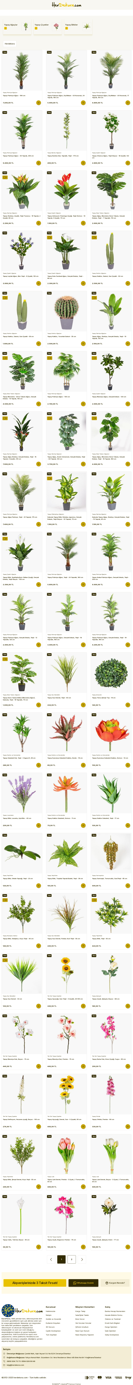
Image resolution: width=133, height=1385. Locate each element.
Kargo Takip (80, 1311)
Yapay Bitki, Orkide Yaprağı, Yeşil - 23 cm (18, 878)
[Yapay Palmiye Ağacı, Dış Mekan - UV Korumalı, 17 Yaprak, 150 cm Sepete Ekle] (127, 102)
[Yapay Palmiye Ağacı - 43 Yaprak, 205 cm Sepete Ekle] (38, 163)
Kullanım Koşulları (53, 1323)
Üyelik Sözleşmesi (53, 1331)
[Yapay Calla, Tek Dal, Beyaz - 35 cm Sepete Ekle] (38, 1247)
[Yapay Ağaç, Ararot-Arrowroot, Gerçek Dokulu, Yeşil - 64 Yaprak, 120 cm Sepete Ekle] (83, 464)
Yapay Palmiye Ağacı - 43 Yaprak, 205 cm (18, 156)
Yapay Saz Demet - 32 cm (12, 999)
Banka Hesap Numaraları (115, 1311)
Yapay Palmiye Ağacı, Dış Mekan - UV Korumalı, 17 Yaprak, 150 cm (110, 96)
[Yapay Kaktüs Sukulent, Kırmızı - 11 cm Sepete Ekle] (83, 825)
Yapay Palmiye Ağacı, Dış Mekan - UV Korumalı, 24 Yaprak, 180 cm (66, 96)
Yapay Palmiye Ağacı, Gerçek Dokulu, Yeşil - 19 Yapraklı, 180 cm (109, 638)
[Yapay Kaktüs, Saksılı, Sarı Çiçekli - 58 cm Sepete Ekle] (38, 343)
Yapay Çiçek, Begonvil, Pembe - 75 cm (61, 1240)
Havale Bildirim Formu (113, 1315)
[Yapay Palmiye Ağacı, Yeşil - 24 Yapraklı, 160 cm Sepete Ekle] (83, 584)
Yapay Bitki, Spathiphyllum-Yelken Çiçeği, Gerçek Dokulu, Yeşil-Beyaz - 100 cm (21, 578)
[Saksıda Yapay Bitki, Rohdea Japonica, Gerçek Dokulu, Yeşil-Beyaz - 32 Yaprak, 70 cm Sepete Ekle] (83, 524)
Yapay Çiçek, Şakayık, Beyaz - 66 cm (105, 999)
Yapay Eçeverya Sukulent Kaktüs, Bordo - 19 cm (65, 758)
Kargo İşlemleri (111, 1327)
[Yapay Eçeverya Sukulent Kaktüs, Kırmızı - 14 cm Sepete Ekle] (127, 765)
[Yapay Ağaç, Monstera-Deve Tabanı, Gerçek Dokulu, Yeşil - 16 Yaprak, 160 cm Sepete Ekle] (127, 464)
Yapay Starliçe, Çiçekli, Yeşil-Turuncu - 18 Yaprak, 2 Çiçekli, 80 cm (21, 217)
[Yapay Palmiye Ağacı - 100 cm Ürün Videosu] (49, 358)
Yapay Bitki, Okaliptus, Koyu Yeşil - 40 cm (18, 939)
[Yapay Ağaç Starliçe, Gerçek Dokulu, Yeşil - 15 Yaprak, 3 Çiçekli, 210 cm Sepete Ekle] (38, 464)
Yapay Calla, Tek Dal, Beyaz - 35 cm (16, 1240)
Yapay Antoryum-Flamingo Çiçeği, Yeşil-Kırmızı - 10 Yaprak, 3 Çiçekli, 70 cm (66, 217)
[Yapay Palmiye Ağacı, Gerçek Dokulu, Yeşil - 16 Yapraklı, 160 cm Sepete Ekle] (83, 644)
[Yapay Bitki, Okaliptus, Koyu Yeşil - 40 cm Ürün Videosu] (5, 900)
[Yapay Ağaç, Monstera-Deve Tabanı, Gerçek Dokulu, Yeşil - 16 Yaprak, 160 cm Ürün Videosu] (94, 418)
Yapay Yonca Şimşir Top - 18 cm (103, 698)
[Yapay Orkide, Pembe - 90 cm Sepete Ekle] (127, 1126)
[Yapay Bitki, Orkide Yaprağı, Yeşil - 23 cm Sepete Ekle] (38, 885)
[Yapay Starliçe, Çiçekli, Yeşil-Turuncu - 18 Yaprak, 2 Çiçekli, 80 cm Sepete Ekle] (38, 223)
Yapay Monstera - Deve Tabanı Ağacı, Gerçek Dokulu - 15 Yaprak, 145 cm (19, 398)
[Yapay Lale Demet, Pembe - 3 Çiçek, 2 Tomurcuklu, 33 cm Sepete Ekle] (83, 1186)
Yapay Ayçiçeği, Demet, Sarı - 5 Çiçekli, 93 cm (64, 1119)
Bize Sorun (80, 1319)
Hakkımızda (50, 1311)
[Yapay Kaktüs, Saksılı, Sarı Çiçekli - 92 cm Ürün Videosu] (94, 237)
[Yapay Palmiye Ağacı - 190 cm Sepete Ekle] (38, 102)
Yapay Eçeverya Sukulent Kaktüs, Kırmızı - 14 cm (110, 758)
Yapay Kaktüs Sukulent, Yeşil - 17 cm (105, 818)
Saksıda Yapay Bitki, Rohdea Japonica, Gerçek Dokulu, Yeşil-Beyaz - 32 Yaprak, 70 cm (64, 518)
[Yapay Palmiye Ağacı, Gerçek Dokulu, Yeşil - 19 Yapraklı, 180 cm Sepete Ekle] (127, 644)
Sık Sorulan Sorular (83, 1323)
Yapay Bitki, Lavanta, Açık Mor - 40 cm (17, 818)
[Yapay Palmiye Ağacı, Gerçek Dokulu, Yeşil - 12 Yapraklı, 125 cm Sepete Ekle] (38, 644)
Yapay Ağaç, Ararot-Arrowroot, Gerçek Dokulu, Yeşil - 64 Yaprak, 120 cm (66, 458)
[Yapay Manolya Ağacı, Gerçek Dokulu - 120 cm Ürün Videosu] (94, 358)
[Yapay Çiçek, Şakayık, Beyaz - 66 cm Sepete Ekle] (127, 1006)
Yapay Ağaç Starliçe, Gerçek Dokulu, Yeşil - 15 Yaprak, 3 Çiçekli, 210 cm (19, 458)
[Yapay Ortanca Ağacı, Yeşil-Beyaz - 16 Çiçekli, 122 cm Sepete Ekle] (127, 163)
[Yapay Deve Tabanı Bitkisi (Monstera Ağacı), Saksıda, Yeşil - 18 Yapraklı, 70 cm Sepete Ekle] (38, 705)
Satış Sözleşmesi (112, 1335)
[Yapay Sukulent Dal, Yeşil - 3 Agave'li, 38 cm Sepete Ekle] (38, 765)
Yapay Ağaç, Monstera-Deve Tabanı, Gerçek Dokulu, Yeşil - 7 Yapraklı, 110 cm (108, 217)
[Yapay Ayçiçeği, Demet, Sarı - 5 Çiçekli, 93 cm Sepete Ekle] (83, 1126)
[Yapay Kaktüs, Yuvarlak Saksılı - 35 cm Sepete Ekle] (83, 343)
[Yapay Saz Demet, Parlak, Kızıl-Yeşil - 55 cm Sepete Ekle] (83, 945)
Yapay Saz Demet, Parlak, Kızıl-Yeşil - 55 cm (63, 939)
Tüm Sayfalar (51, 1335)
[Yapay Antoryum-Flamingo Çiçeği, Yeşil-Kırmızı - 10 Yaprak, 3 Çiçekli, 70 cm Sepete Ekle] (83, 223)
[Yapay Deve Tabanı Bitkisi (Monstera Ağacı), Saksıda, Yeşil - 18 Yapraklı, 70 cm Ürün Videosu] (5, 659)
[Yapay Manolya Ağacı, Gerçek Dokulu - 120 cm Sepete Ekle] (127, 404)
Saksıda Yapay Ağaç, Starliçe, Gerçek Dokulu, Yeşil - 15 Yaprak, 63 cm (110, 518)
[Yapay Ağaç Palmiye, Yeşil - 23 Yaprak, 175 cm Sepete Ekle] (38, 524)
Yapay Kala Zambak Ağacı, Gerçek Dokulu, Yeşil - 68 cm (65, 277)
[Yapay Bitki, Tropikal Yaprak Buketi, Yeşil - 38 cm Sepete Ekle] (83, 885)
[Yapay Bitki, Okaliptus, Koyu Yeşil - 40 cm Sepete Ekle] (38, 945)
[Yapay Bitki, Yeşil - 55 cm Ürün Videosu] (94, 900)
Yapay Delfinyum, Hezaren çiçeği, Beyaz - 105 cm (21, 1119)
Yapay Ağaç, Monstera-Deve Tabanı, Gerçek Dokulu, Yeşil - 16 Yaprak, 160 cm (108, 458)
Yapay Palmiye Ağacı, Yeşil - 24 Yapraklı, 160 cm (65, 577)
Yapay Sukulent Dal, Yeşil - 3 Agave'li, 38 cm (19, 758)
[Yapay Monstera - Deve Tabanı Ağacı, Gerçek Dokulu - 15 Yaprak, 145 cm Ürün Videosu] (5, 358)
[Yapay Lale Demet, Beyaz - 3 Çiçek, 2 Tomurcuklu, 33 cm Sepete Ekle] (127, 1186)
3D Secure (50, 1327)
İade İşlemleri (110, 1331)
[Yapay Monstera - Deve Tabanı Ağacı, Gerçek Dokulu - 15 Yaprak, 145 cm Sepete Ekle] (38, 404)
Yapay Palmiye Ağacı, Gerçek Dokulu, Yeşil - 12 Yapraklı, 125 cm (20, 638)
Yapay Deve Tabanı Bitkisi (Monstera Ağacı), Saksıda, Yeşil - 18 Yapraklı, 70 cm (19, 699)
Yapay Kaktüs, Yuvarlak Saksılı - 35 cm (61, 336)
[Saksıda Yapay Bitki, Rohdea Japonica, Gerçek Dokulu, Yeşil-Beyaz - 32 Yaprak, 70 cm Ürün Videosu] (49, 478)
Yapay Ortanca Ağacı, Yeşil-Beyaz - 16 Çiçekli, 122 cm (110, 157)
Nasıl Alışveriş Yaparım (84, 1335)
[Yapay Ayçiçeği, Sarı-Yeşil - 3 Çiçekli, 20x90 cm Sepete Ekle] (83, 1006)
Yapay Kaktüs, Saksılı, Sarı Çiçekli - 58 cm (18, 336)
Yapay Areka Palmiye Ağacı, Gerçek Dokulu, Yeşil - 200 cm (110, 578)
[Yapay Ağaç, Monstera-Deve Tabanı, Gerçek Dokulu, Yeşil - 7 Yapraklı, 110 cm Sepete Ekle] (127, 223)
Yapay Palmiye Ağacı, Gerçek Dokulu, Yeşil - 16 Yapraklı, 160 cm (64, 638)
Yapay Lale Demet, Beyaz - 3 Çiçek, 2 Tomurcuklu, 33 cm (110, 1180)
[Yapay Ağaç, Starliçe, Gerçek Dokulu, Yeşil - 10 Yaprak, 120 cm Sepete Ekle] (127, 343)
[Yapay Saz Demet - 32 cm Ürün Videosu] (5, 960)
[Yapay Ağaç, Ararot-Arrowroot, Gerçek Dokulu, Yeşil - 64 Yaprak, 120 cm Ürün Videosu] (49, 418)
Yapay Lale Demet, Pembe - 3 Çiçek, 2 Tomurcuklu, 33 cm (66, 1180)
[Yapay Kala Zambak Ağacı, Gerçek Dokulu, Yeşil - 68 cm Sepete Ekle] (83, 283)
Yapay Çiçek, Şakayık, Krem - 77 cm (105, 1240)
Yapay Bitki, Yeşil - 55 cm (101, 939)
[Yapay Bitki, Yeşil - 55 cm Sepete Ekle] (127, 945)
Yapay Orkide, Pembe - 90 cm (103, 1119)
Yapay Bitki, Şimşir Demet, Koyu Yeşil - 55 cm (19, 1179)
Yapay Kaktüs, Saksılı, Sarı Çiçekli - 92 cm (107, 276)
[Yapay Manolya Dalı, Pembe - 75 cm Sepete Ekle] (83, 1066)
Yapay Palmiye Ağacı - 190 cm (14, 95)
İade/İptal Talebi (82, 1315)
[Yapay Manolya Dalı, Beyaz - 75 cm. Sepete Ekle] (38, 1066)
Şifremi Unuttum (81, 1327)
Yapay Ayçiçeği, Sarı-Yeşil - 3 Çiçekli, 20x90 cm (65, 999)
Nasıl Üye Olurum (82, 1331)
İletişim (48, 1315)
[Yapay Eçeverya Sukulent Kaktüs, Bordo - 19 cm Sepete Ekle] (83, 765)
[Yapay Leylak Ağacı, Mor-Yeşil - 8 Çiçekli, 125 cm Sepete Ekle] (38, 283)
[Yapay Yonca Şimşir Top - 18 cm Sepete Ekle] (127, 705)
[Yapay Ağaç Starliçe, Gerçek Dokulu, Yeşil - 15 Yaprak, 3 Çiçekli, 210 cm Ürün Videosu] (5, 418)
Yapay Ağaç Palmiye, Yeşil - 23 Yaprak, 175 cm (20, 517)
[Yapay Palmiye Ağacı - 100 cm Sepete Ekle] (83, 404)
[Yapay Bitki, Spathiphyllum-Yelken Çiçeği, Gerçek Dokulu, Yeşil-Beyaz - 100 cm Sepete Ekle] (38, 584)
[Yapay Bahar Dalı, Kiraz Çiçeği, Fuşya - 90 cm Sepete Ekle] (127, 1066)
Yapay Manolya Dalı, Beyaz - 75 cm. (16, 1059)
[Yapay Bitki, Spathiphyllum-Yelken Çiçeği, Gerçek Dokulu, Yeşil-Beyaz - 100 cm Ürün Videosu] (5, 538)
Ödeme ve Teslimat (113, 1319)
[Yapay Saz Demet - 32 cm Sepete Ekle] (38, 1006)
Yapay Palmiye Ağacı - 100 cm (58, 397)
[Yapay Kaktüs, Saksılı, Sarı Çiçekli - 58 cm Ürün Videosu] (5, 298)
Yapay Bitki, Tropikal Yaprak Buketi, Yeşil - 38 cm (65, 878)
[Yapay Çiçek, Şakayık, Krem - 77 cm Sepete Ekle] (127, 1247)
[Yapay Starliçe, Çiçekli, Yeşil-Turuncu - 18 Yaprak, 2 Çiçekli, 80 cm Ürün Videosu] (5, 177)
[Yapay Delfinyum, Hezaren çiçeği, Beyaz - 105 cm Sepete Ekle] (38, 1126)
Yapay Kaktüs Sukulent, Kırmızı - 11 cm (61, 818)
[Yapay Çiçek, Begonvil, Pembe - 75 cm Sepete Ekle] (83, 1247)
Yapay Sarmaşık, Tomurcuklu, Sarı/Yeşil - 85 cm (109, 878)
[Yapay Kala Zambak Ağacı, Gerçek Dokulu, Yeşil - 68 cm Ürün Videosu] (49, 237)
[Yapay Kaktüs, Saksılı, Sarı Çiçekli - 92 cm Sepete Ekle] (127, 283)
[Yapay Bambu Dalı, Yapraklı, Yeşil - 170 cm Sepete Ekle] (83, 163)
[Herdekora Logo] (66, 4)
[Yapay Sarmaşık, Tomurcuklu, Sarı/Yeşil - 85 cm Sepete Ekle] (127, 885)
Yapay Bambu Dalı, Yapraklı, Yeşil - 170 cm (63, 156)
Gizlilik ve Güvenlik (53, 1319)
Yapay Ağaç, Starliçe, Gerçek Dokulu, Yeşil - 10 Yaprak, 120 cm (109, 337)
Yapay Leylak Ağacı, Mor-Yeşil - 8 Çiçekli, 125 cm (20, 276)
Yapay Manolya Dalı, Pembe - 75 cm (60, 1059)
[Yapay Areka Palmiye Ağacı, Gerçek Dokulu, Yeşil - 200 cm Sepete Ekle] (127, 584)
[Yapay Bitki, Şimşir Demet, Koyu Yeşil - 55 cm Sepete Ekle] (38, 1186)
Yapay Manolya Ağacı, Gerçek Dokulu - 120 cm (109, 397)
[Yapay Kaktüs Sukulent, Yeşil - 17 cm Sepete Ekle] (127, 825)
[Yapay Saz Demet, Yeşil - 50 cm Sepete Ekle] (83, 705)
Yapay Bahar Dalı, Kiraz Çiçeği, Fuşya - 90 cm (109, 1059)
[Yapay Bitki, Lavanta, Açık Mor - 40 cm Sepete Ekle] (38, 825)
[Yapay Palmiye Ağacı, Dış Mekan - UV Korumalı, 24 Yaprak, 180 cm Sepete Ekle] (83, 102)
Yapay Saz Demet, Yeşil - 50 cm (59, 698)
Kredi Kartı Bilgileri (112, 1323)
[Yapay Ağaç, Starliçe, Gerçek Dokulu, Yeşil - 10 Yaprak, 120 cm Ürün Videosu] (94, 298)
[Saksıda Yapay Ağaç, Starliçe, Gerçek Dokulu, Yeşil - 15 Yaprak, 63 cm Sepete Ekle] (127, 524)
